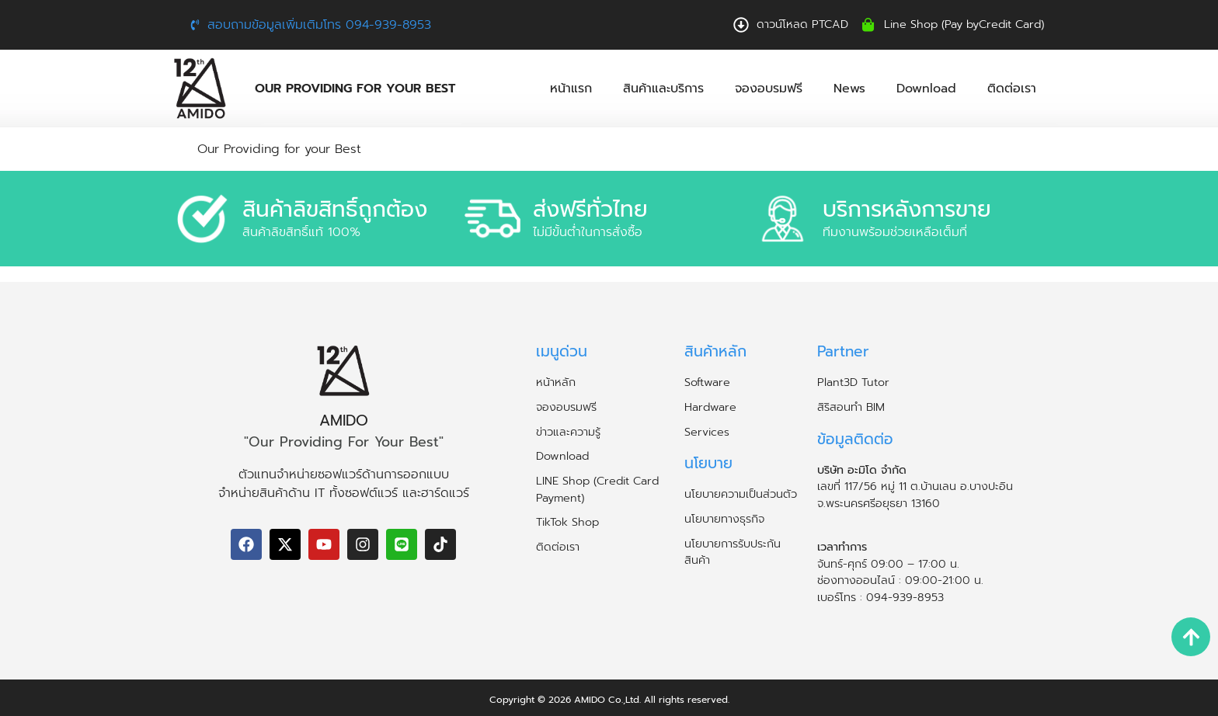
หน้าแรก (571, 88)
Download (926, 88)
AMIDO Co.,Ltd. (607, 700)
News (849, 88)
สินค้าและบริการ (663, 88)
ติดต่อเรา (1011, 88)
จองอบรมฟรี (768, 88)
